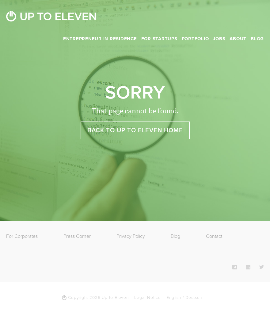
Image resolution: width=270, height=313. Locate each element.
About (238, 38)
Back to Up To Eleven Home (135, 130)
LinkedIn (248, 267)
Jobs (219, 38)
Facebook (234, 267)
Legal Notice (147, 297)
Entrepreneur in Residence (100, 38)
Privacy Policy (130, 236)
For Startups (159, 38)
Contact (214, 236)
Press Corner (77, 236)
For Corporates (22, 236)
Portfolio (195, 38)
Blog (257, 38)
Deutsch (193, 297)
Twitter (261, 267)
